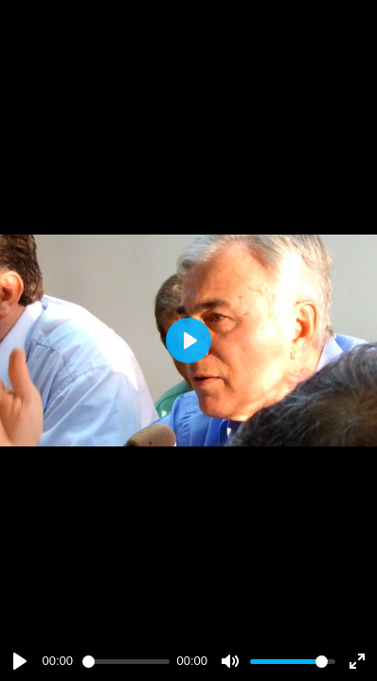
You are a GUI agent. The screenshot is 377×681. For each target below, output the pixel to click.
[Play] (20, 661)
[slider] (126, 662)
